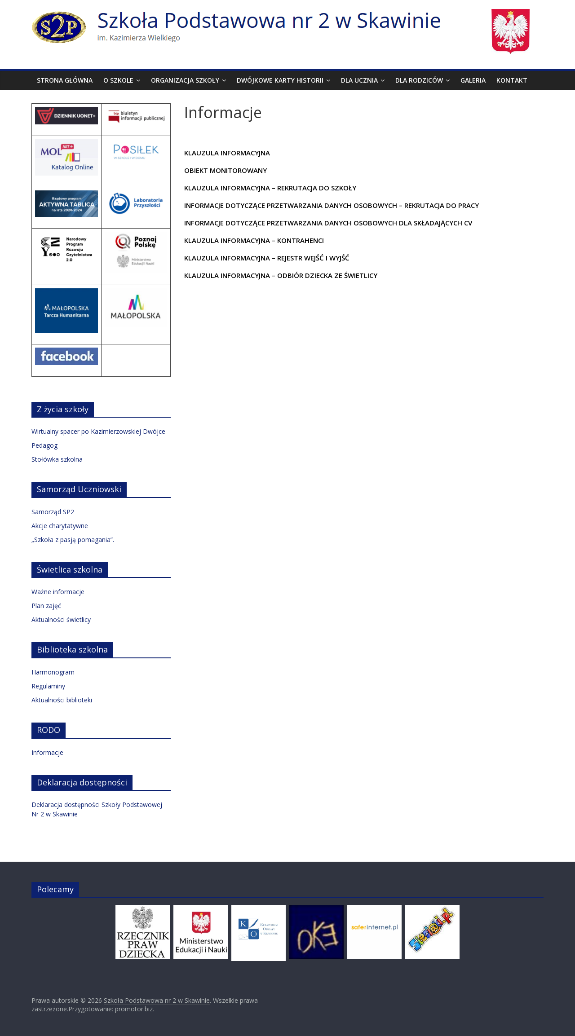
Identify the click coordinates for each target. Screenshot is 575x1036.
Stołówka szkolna (57, 459)
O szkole (118, 80)
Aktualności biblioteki (61, 700)
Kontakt (511, 80)
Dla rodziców (419, 80)
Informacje (47, 752)
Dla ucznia (359, 80)
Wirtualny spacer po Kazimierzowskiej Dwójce (98, 431)
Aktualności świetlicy (61, 619)
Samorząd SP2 (52, 511)
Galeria (473, 80)
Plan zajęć (46, 605)
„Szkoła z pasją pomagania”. (72, 539)
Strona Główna (65, 80)
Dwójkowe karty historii (280, 80)
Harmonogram (53, 672)
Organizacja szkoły (185, 80)
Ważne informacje (57, 591)
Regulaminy (48, 686)
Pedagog (44, 445)
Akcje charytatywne (59, 525)
